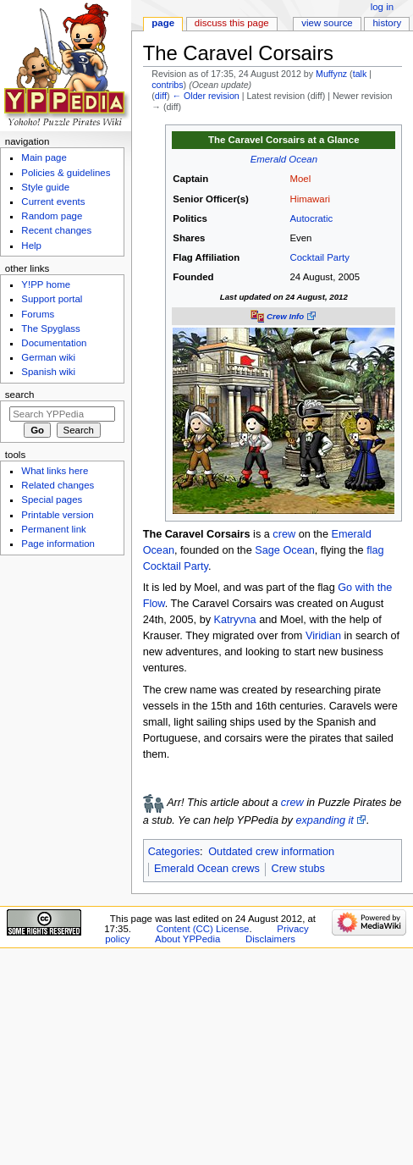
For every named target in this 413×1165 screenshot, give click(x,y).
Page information (58, 543)
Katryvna (235, 620)
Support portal (51, 299)
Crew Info (285, 316)
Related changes (57, 485)
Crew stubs (297, 869)
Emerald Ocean (284, 159)
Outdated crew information (271, 852)
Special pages (51, 499)
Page (162, 23)
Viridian (323, 636)
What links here (54, 471)
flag (374, 550)
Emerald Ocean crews (207, 869)
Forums (37, 314)
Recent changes (56, 230)
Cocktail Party (319, 257)
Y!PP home (45, 284)
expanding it (324, 820)
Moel (300, 179)
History (387, 23)
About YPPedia (187, 939)
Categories (174, 852)
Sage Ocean (285, 550)
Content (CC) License (203, 929)
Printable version (57, 515)
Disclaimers (270, 939)
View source (326, 23)
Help (31, 245)
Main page (44, 157)
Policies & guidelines (65, 173)
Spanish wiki (48, 372)
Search (20, 394)
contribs (167, 85)
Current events (53, 201)
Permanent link (53, 529)
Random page (51, 216)
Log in (382, 7)
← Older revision (205, 96)
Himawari (309, 199)
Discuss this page (232, 23)
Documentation (53, 343)
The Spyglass (50, 328)
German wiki (48, 357)
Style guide (45, 187)
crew (284, 534)
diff (161, 96)
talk (360, 74)
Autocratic (311, 218)
